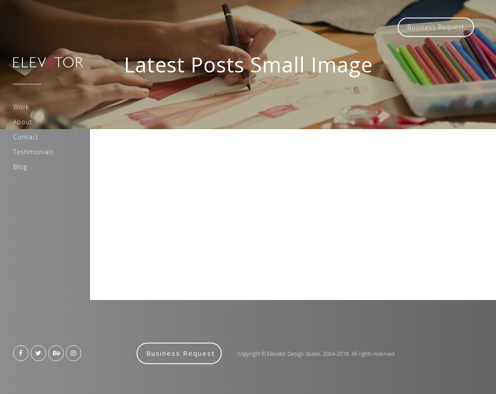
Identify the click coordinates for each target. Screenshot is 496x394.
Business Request (435, 27)
